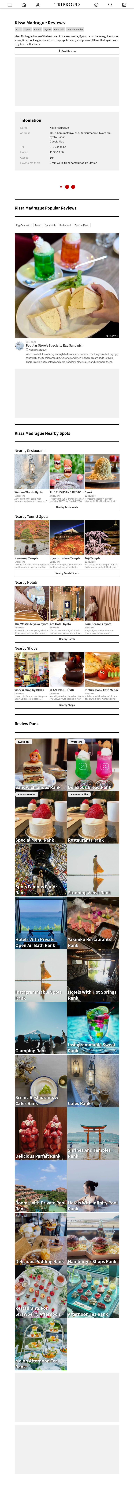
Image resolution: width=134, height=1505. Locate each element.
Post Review (67, 51)
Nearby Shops (67, 705)
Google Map (57, 141)
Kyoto (47, 29)
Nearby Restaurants (67, 507)
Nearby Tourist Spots (67, 573)
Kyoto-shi (59, 29)
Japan (27, 29)
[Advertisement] (67, 81)
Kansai (37, 29)
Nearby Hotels (67, 639)
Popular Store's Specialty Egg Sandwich (72, 347)
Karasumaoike (75, 29)
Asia (18, 29)
